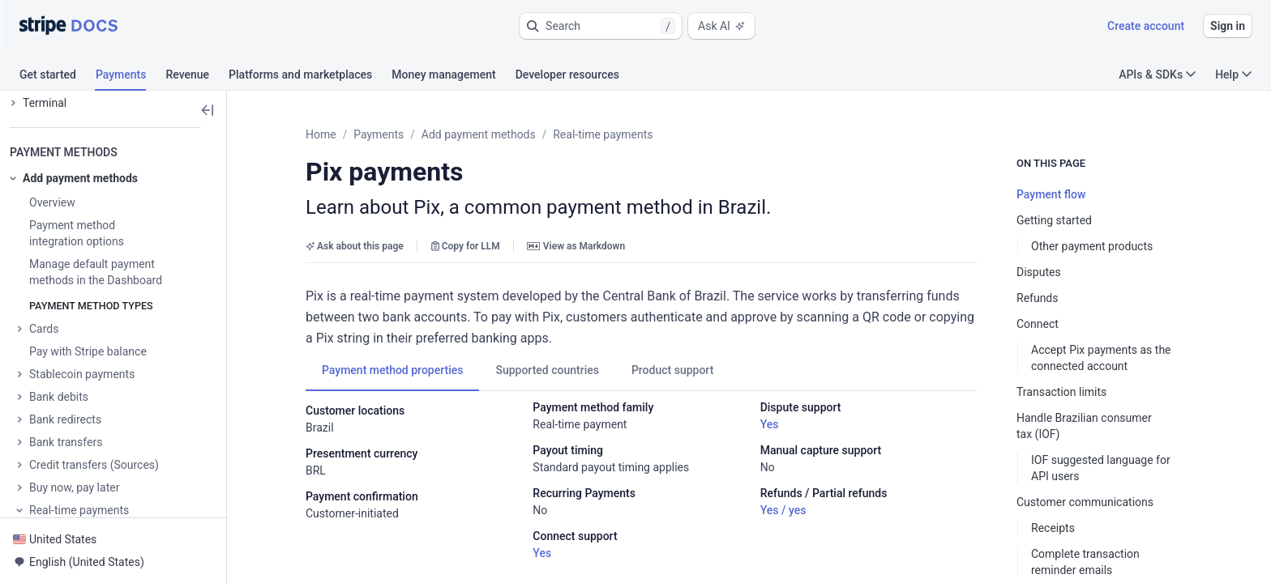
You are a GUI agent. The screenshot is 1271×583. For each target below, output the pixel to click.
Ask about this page (355, 246)
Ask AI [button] (721, 25)
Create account (1145, 25)
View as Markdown (576, 246)
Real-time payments (603, 134)
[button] (601, 26)
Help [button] (1233, 74)
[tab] (57, 77)
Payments (378, 134)
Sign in (1227, 25)
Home (321, 134)
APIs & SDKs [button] (1157, 74)
